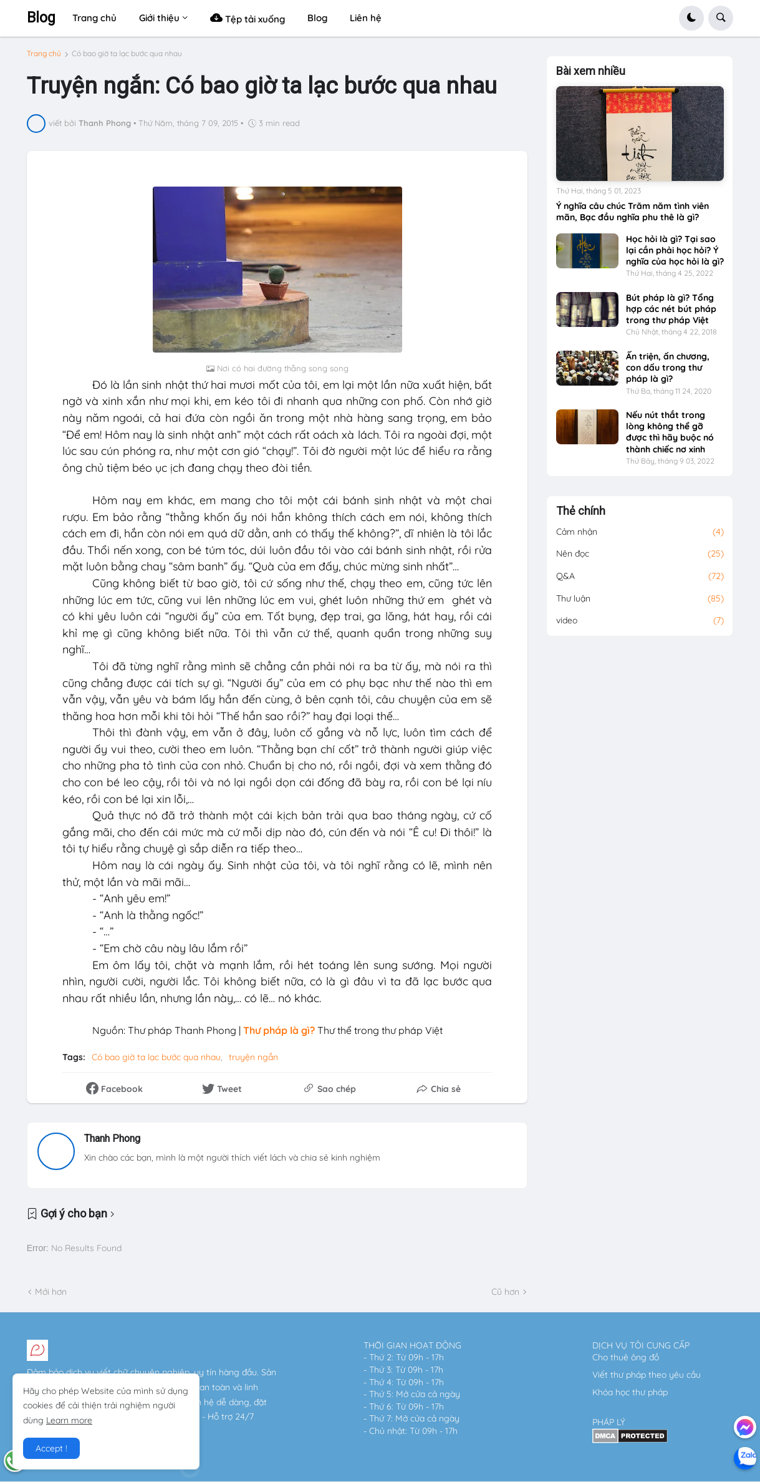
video (640, 621)
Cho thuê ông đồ (625, 1357)
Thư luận (640, 599)
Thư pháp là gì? (278, 1030)
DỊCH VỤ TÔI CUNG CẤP (641, 1345)
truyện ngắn (253, 1057)
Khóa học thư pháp (630, 1392)
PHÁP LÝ (608, 1422)
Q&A (640, 576)
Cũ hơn (505, 1291)
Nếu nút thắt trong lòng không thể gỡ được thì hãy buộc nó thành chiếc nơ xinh (670, 432)
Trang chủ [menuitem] (94, 18)
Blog (41, 17)
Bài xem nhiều (590, 71)
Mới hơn (51, 1291)
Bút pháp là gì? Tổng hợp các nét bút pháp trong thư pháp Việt (671, 309)
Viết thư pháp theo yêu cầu (646, 1374)
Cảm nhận (640, 532)
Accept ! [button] (51, 1448)
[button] (691, 18)
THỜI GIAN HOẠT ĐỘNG (412, 1345)
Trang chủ (44, 53)
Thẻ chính (580, 511)
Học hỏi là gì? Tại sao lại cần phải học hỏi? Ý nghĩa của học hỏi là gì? (675, 250)
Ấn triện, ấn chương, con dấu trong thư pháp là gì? (667, 367)
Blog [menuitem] (317, 18)
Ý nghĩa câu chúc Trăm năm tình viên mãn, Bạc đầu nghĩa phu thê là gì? (632, 211)
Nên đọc (640, 554)
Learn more (69, 1420)
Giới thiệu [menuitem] (159, 18)
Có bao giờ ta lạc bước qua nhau (127, 53)
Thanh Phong (112, 1138)
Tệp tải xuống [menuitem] (247, 18)
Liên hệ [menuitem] (366, 18)
